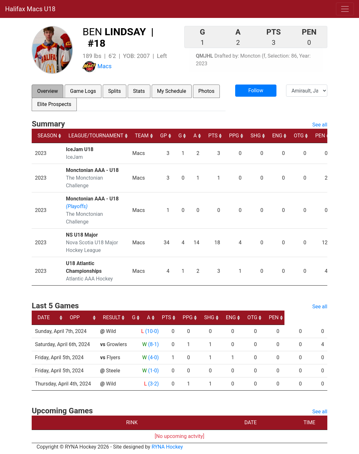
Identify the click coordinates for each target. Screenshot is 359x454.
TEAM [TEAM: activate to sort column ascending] (142, 136)
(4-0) (152, 357)
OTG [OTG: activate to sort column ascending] (299, 136)
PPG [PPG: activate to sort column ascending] (234, 136)
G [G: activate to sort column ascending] (180, 136)
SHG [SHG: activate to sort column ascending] (256, 136)
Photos (206, 91)
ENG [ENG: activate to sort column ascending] (277, 136)
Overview (47, 91)
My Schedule (171, 91)
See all (319, 125)
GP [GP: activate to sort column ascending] (163, 136)
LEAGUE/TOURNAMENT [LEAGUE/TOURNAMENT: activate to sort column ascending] (95, 136)
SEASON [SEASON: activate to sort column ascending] (47, 136)
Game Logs (83, 91)
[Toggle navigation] (345, 9)
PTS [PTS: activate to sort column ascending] (213, 136)
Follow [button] (255, 90)
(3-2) (152, 384)
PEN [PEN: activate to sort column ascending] (320, 136)
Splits (114, 91)
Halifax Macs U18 (30, 9)
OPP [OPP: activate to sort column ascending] (107, 317)
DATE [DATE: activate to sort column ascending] (43, 317)
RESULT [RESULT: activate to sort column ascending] (147, 317)
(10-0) (151, 331)
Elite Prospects (54, 104)
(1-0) (152, 371)
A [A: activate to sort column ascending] (194, 136)
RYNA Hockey (167, 447)
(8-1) (152, 344)
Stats (139, 91)
